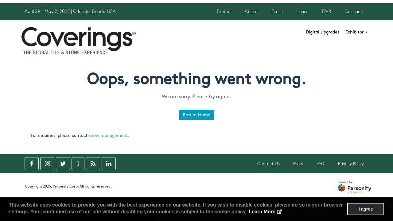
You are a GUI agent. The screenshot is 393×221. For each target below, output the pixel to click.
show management (108, 136)
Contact (353, 12)
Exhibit (224, 12)
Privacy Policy (351, 164)
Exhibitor (356, 32)
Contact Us (268, 164)
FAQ (326, 12)
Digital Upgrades (322, 32)
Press (277, 12)
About (251, 12)
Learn (302, 12)
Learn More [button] (262, 211)
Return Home (196, 115)
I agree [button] (366, 209)
